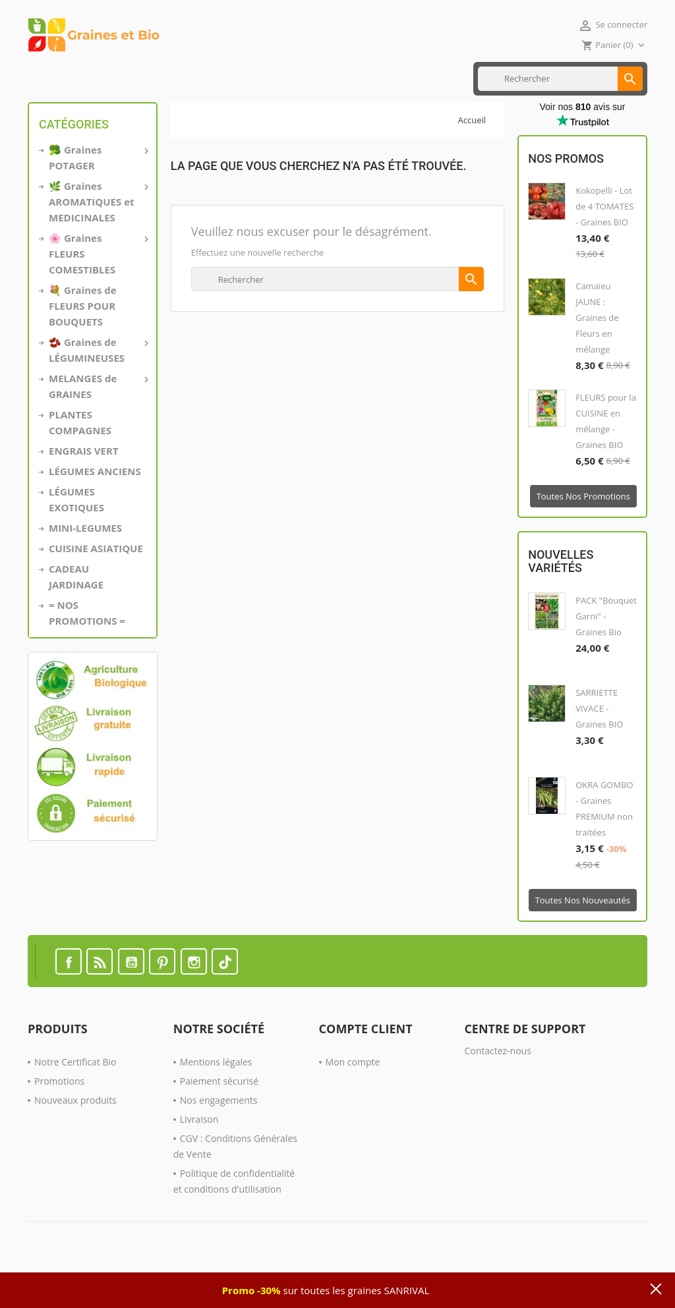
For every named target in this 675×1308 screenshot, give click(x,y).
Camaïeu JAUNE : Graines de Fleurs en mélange (596, 360)
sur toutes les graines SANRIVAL (326, 1290)
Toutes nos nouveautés (582, 942)
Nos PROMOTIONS (343, 78)
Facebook (68, 1003)
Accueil (48, 78)
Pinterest (162, 1003)
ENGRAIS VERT (264, 78)
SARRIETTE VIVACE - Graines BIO (599, 750)
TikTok (225, 1003)
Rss (99, 1003)
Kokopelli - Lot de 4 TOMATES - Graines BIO (604, 249)
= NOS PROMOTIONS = (87, 654)
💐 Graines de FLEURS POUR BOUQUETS (83, 348)
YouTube (131, 1003)
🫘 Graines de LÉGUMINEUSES (97, 391)
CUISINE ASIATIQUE (186, 78)
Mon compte (353, 1104)
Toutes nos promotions (583, 539)
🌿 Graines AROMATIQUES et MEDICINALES (97, 243)
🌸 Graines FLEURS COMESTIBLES (97, 295)
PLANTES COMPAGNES (80, 464)
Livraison (199, 1161)
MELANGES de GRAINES (97, 427)
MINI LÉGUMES (106, 78)
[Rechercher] (560, 121)
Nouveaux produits (75, 1142)
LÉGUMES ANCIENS (95, 513)
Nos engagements (219, 1142)
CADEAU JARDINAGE (76, 618)
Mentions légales (216, 1104)
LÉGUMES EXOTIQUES (76, 541)
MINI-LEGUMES (85, 570)
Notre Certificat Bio (75, 1104)
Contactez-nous (497, 1093)
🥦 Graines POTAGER (97, 199)
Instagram (194, 1003)
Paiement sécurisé (219, 1123)
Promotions (59, 1123)
